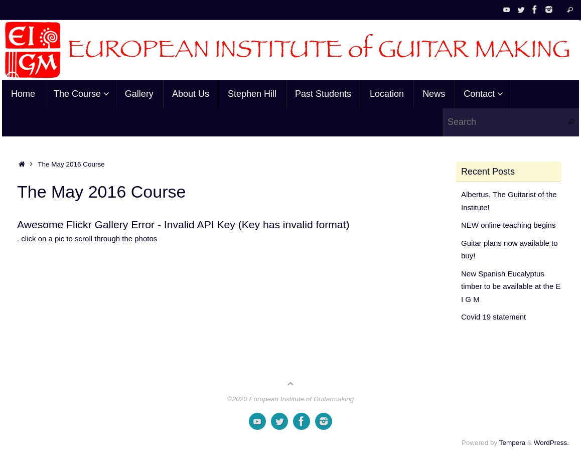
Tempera (512, 442)
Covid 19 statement (493, 317)
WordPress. (551, 442)
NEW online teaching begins (508, 225)
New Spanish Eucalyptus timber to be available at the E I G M (510, 286)
